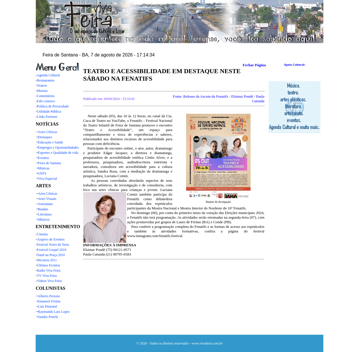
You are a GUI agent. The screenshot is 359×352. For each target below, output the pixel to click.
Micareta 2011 (47, 260)
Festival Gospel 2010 (51, 250)
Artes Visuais (47, 199)
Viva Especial (47, 179)
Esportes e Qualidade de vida (58, 153)
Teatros (42, 86)
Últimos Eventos (48, 265)
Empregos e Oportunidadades (58, 147)
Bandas (43, 209)
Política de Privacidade (53, 106)
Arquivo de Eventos (50, 239)
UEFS (42, 173)
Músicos (44, 219)
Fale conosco (46, 101)
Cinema (42, 234)
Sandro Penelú (48, 317)
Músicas (43, 168)
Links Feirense (47, 117)
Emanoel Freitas (49, 301)
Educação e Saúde (50, 142)
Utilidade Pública (49, 111)
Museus (42, 91)
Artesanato (45, 204)
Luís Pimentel (47, 306)
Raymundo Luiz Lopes (54, 312)
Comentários (45, 96)
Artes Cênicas (47, 132)
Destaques (45, 137)
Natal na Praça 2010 (51, 255)
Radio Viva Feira (48, 270)
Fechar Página (254, 65)
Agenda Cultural (48, 75)
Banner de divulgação (218, 201)
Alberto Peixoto (49, 296)
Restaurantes (45, 80)
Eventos (43, 158)
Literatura (44, 214)
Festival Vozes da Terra (53, 245)
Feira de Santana (49, 163)
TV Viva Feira (47, 276)
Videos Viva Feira (49, 281)
